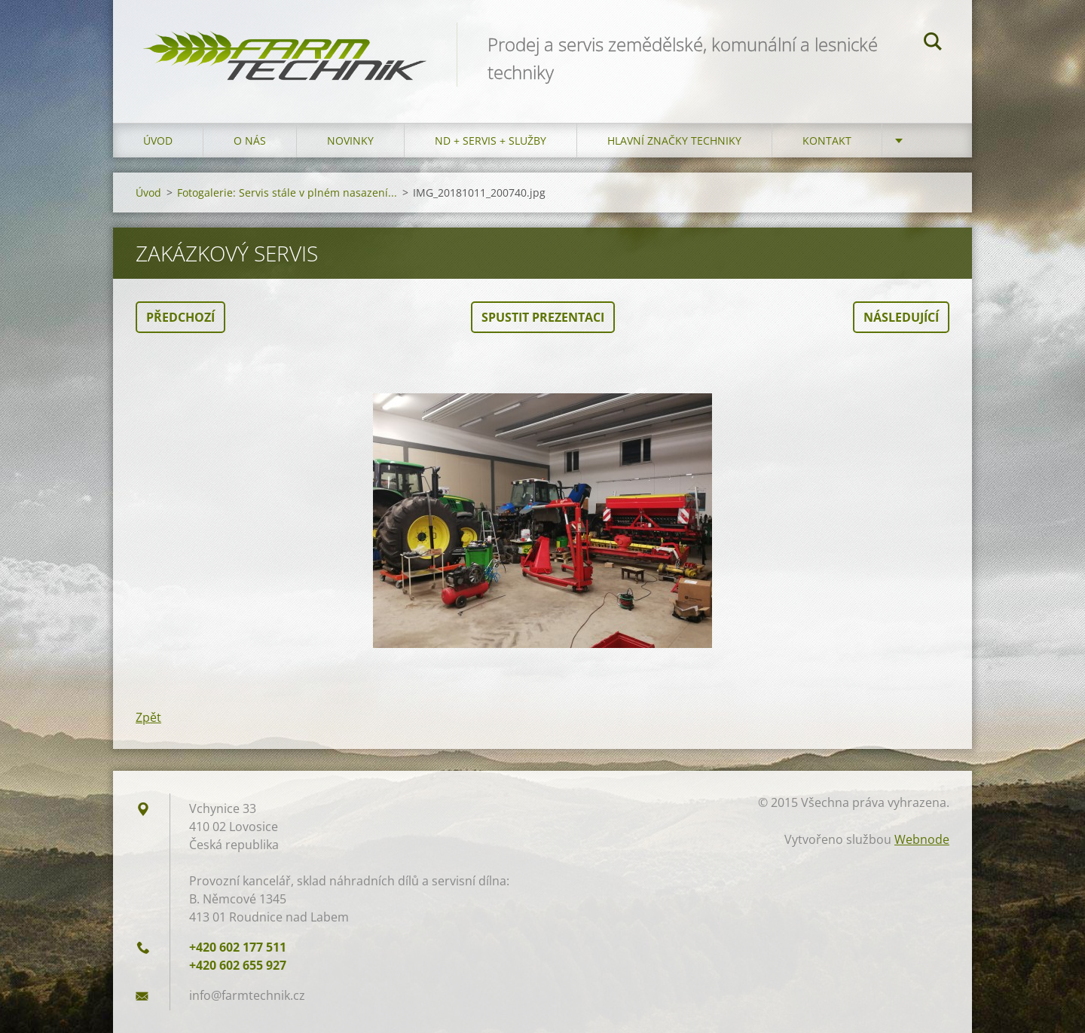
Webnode (921, 839)
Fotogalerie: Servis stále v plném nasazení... (287, 192)
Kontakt (826, 140)
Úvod (158, 140)
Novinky (350, 140)
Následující (901, 317)
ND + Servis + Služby (490, 140)
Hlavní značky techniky (674, 140)
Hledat (933, 43)
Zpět (148, 717)
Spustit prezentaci (542, 317)
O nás (250, 140)
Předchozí (180, 317)
